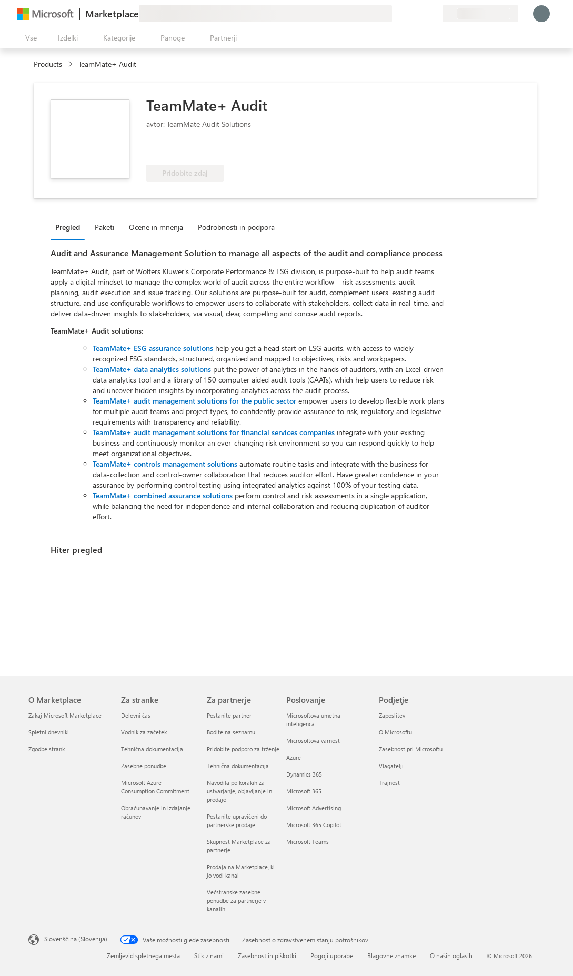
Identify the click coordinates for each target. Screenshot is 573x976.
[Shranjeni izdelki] (421, 13)
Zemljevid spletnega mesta (143, 955)
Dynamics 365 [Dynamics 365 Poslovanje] (304, 774)
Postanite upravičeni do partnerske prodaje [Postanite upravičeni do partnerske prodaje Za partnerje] (237, 820)
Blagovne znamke (391, 955)
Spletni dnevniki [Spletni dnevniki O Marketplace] (48, 732)
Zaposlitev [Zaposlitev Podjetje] (392, 715)
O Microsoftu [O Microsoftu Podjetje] (395, 732)
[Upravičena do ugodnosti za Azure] (189, 149)
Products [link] (48, 64)
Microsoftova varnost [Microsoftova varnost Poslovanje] (313, 740)
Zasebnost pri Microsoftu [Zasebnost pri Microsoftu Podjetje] (411, 749)
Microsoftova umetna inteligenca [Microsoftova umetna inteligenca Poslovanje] (313, 719)
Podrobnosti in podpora (236, 227)
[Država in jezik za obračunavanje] (480, 13)
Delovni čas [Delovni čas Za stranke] (135, 715)
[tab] (70, 226)
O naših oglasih (451, 955)
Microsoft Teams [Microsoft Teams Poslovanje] (307, 842)
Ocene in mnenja (156, 227)
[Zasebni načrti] (434, 13)
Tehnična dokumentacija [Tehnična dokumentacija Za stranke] (152, 749)
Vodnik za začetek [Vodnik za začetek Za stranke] (144, 732)
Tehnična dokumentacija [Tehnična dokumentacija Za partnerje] (238, 766)
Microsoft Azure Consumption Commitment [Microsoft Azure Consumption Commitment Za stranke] (155, 787)
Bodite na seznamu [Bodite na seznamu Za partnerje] (231, 732)
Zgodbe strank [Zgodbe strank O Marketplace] (46, 749)
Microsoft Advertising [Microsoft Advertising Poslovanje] (313, 808)
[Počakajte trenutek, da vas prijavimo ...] (541, 13)
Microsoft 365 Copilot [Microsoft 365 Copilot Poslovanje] (313, 825)
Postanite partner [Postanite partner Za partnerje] (229, 715)
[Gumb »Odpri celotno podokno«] (29, 37)
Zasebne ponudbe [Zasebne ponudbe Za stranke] (143, 766)
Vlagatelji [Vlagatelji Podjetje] (391, 766)
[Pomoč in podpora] (409, 13)
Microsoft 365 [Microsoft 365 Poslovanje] (303, 791)
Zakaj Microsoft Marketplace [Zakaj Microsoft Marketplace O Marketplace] (65, 715)
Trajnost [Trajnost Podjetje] (389, 783)
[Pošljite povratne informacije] (396, 13)
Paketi (104, 227)
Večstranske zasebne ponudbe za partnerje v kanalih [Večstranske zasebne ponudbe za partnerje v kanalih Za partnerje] (236, 900)
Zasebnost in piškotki (267, 955)
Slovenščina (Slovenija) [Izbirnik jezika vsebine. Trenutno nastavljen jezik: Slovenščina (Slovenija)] (75, 938)
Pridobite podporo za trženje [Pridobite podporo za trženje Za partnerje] (243, 749)
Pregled (67, 227)
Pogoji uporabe (331, 955)
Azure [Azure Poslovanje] (293, 757)
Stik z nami (209, 955)
